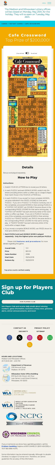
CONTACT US (20, 328)
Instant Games (16, 24)
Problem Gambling (9, 446)
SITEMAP (41, 331)
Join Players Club (27, 301)
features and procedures (29, 241)
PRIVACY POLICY (42, 328)
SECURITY (23, 331)
